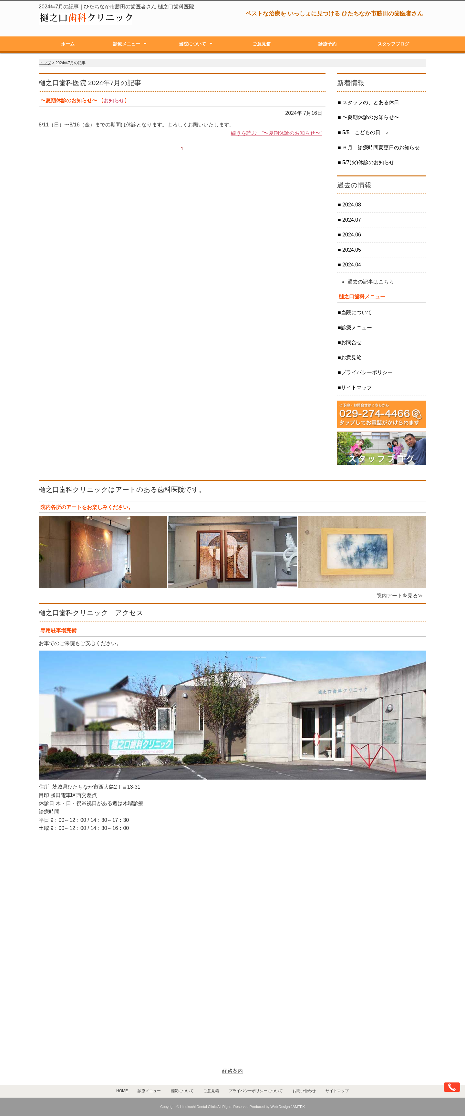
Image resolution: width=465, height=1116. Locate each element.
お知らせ (114, 100)
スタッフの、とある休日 (370, 102)
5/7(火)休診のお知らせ (367, 162)
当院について (192, 43)
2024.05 (351, 250)
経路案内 (232, 1071)
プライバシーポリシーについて (256, 1091)
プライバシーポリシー (367, 372)
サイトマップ (356, 387)
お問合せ (351, 342)
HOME (122, 1091)
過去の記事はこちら (370, 281)
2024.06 (351, 234)
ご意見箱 (262, 43)
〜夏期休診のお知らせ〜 (370, 117)
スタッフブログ (393, 43)
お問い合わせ (304, 1091)
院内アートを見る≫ (400, 595)
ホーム (68, 43)
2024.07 (351, 220)
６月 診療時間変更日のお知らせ (380, 147)
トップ (45, 63)
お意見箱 (351, 357)
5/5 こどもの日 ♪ (364, 132)
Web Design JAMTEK (288, 1107)
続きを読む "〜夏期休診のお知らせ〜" (276, 133)
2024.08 (351, 204)
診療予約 (327, 43)
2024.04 (351, 264)
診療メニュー (126, 43)
